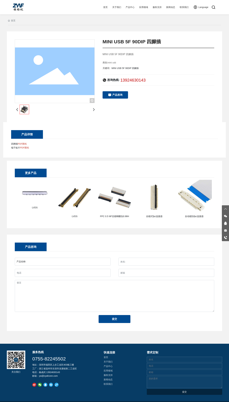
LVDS (35, 207)
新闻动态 (108, 379)
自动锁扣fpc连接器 (194, 216)
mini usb (112, 62)
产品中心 (108, 366)
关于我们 (108, 361)
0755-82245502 (49, 358)
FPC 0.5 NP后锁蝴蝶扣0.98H (114, 216)
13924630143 (133, 80)
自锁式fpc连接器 (154, 216)
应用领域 (108, 370)
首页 (106, 357)
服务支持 (108, 375)
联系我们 (108, 384)
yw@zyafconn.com (48, 376)
